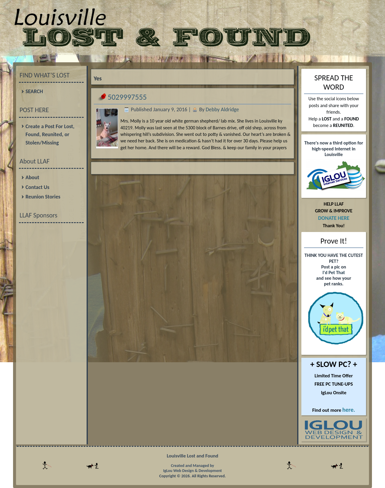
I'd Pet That (333, 272)
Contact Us (37, 187)
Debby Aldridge (222, 109)
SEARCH (34, 91)
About (32, 177)
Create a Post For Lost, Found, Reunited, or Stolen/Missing (50, 134)
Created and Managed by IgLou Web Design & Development (192, 468)
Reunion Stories (43, 196)
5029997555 (127, 97)
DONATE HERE (333, 218)
